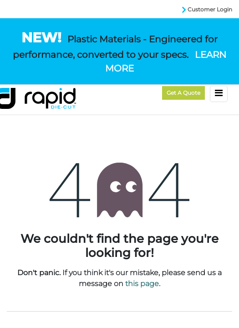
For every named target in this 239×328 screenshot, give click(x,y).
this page (142, 283)
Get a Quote (183, 92)
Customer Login (210, 9)
